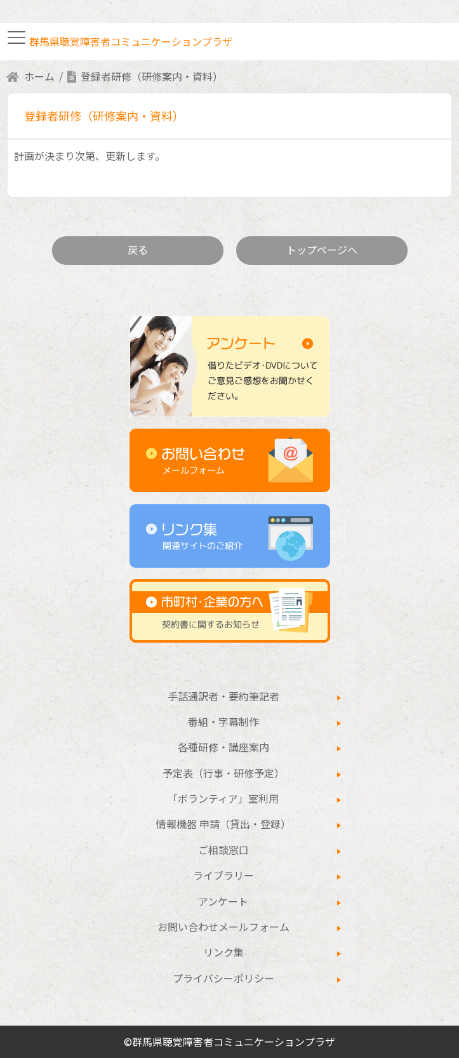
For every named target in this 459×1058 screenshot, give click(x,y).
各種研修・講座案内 (223, 746)
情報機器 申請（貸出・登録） (223, 823)
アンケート (223, 901)
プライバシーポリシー (223, 978)
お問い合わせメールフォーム (223, 926)
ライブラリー (223, 875)
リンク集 (223, 952)
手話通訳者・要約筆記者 (223, 696)
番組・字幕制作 (223, 721)
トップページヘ (321, 249)
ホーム (39, 76)
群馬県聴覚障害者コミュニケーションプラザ (130, 41)
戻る (138, 249)
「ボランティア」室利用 (223, 798)
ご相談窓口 (223, 849)
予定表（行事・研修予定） (223, 772)
